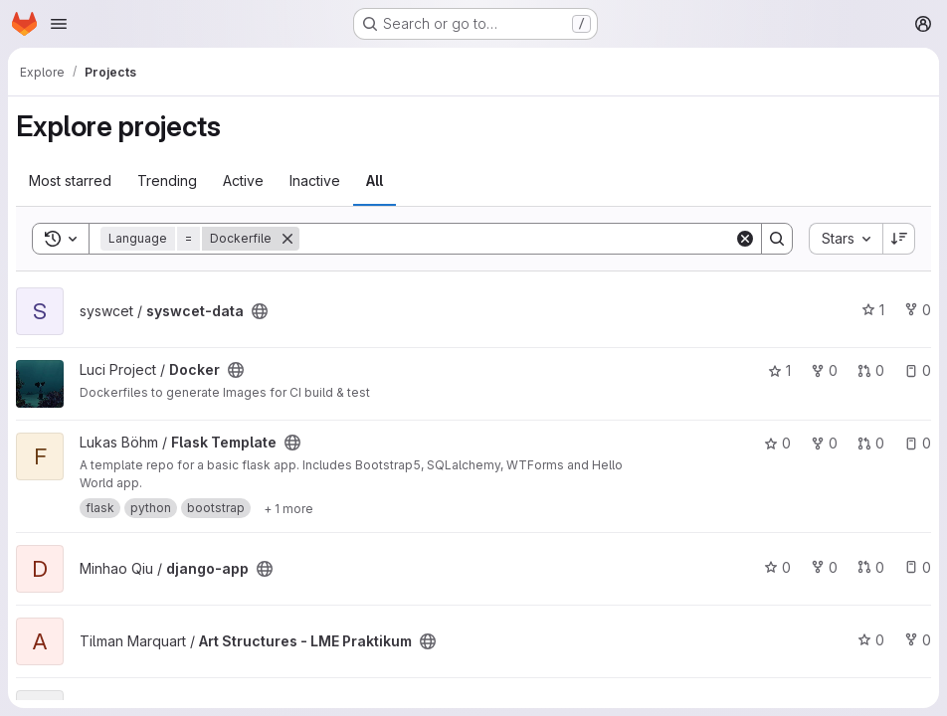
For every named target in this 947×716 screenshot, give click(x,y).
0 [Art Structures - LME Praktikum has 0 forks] (917, 639)
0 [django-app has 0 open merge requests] (870, 567)
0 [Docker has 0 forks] (824, 370)
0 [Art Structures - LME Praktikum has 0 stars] (870, 639)
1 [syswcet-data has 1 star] (872, 309)
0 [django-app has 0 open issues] (917, 567)
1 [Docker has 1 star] (779, 370)
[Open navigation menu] (59, 24)
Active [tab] (243, 180)
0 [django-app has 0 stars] (777, 567)
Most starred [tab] (70, 180)
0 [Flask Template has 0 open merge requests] (870, 443)
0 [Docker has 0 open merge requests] (870, 370)
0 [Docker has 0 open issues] (917, 370)
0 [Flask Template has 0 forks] (824, 443)
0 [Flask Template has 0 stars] (777, 443)
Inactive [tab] (314, 180)
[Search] (516, 239)
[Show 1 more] (288, 508)
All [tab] (374, 180)
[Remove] (287, 239)
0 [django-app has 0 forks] (824, 567)
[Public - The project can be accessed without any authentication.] (260, 311)
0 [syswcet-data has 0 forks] (917, 309)
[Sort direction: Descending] (899, 239)
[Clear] (745, 239)
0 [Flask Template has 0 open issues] (917, 443)
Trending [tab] (167, 180)
